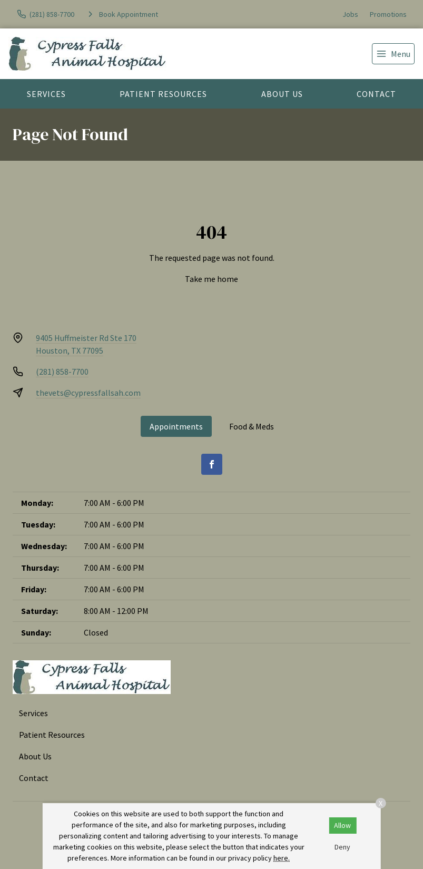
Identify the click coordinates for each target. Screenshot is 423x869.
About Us (282, 94)
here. (281, 858)
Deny (342, 847)
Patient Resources (163, 94)
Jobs (350, 14)
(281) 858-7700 (62, 371)
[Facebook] (211, 464)
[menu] (393, 53)
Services (46, 94)
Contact (376, 94)
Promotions (388, 14)
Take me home (211, 279)
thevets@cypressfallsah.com (88, 392)
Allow (342, 825)
